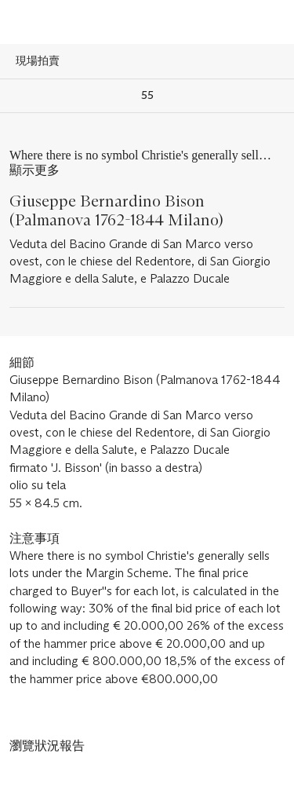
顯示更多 (34, 170)
